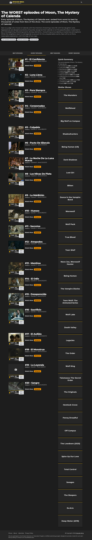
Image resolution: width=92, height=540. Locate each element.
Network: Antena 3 (23, 39)
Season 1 (27, 77)
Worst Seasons (74, 53)
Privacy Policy (29, 533)
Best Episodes (18, 53)
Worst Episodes (36, 53)
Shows (10, 533)
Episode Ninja (80, 533)
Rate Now (21, 69)
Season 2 (27, 61)
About (15, 533)
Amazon (37, 65)
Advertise (21, 533)
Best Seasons (55, 53)
